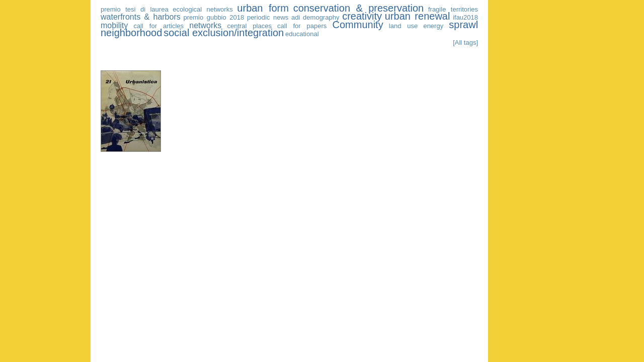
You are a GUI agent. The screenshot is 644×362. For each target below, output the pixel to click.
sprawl (463, 24)
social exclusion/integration (224, 32)
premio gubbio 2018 (213, 17)
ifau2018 (465, 17)
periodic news (267, 17)
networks (205, 25)
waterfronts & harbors (141, 17)
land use (403, 26)
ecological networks (202, 9)
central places (249, 26)
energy (433, 26)
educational (302, 34)
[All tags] (465, 42)
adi (295, 17)
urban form (263, 8)
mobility (114, 25)
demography (321, 17)
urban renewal (417, 16)
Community (358, 24)
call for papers (302, 26)
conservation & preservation (358, 8)
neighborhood (131, 32)
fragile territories (453, 9)
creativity (362, 16)
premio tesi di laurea (135, 9)
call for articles (158, 26)
